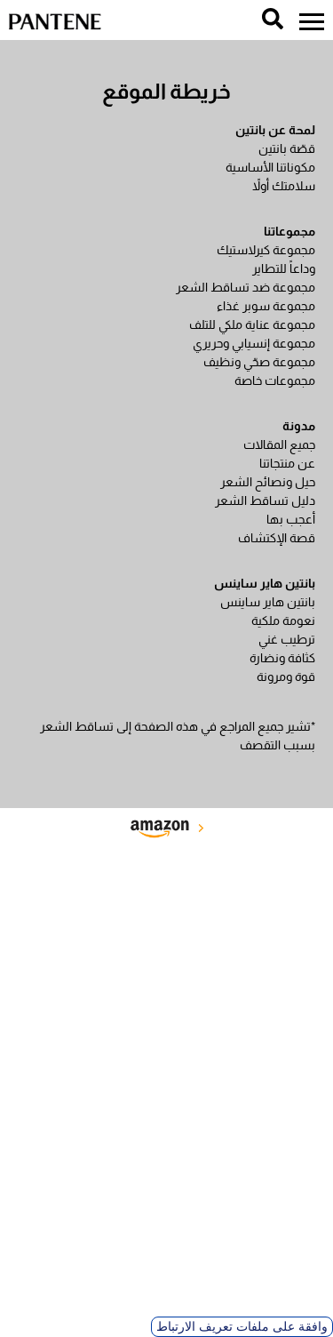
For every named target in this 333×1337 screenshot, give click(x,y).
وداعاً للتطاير (283, 268)
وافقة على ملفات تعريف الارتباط (242, 1326)
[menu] (311, 21)
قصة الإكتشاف (276, 538)
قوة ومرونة (286, 676)
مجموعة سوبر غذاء (266, 306)
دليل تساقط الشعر (265, 500)
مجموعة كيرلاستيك (266, 250)
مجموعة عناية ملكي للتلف (252, 324)
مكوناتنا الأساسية (270, 167)
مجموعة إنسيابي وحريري (254, 343)
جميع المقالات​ (279, 444)
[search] (272, 18)
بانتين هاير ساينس (267, 602)
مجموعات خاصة (274, 380)
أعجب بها (290, 519)
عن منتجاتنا (287, 463)
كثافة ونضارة (282, 658)
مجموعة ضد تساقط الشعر (245, 287)
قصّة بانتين (286, 148)
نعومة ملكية (283, 620)
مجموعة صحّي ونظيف (259, 362)
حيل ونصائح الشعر (267, 482)
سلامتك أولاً (283, 186)
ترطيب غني (286, 639)
